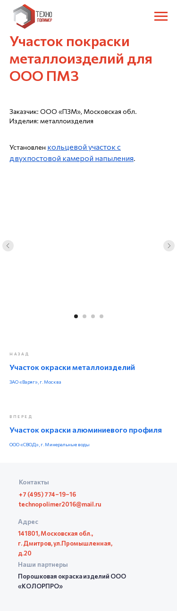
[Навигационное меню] (161, 16)
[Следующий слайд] (169, 245)
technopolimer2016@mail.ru (60, 504)
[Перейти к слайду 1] (76, 316)
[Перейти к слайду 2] (84, 316)
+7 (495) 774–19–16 (47, 494)
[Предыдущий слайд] (8, 245)
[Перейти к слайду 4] (101, 316)
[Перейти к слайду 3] (93, 316)
